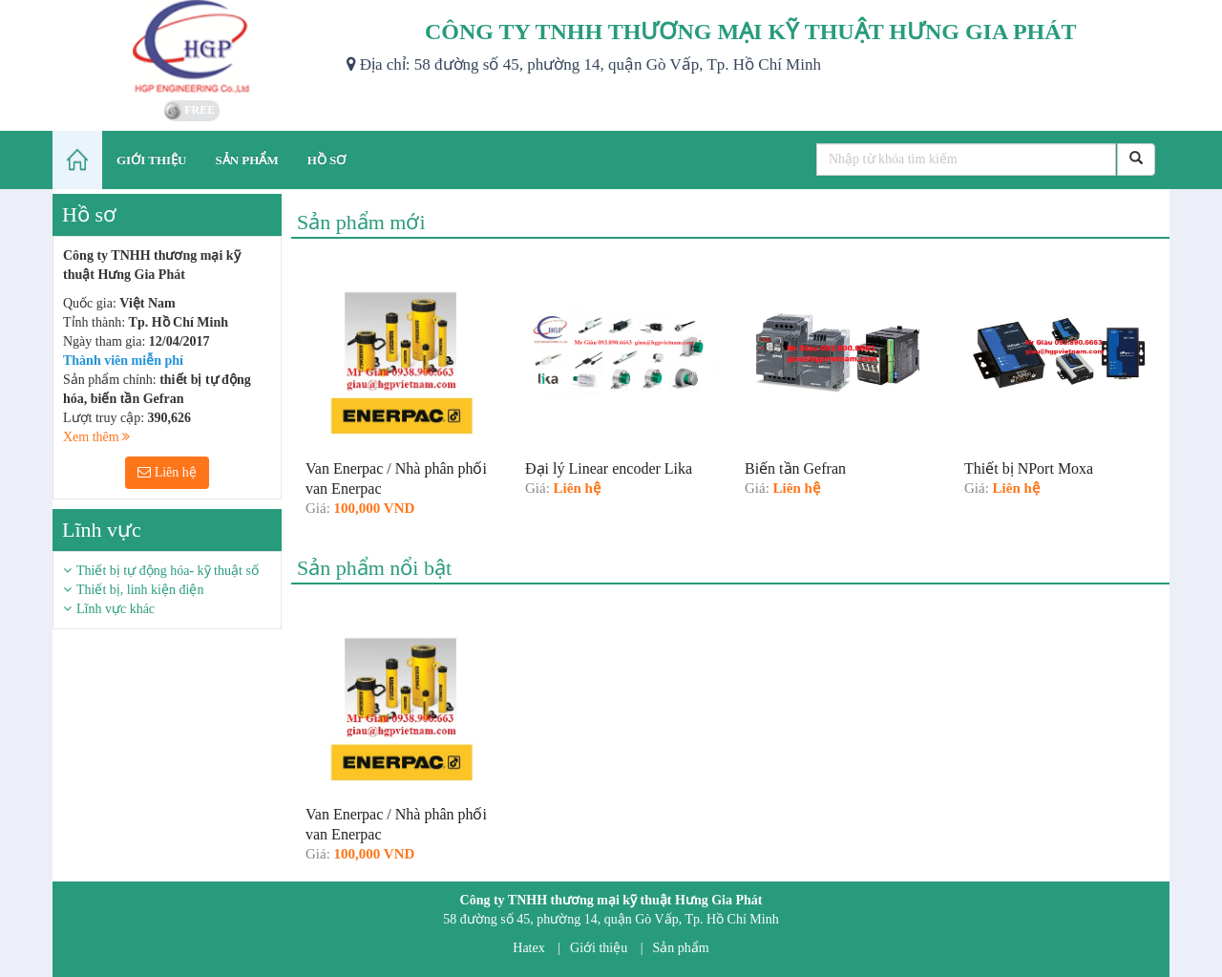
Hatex (528, 948)
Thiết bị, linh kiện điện (139, 590)
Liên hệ (167, 472)
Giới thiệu (598, 948)
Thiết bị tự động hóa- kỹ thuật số (167, 570)
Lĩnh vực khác (115, 609)
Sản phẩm (681, 948)
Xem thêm (96, 437)
